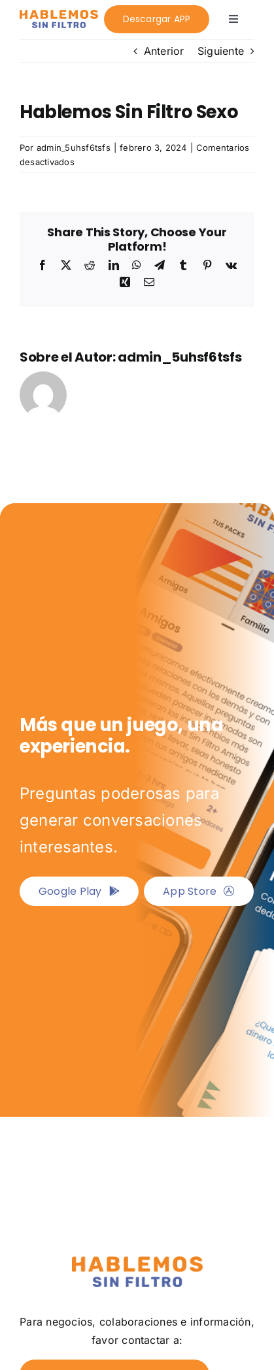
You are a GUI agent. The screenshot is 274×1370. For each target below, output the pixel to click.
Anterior (164, 50)
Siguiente (220, 50)
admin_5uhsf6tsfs (74, 147)
